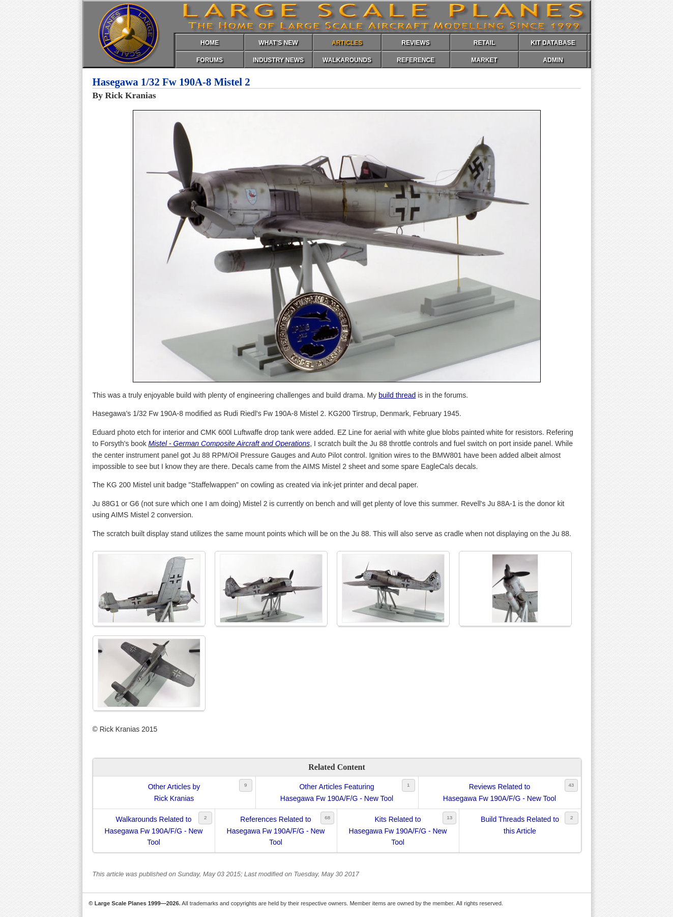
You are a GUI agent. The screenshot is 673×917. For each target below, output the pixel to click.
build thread (397, 395)
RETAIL (484, 42)
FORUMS (209, 60)
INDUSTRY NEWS (278, 60)
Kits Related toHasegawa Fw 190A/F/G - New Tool (398, 830)
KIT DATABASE (553, 42)
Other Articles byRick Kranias (174, 792)
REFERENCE (415, 60)
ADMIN (553, 60)
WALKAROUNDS (347, 60)
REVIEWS (415, 42)
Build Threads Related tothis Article (520, 825)
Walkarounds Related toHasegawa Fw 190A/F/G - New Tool (154, 830)
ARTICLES (347, 42)
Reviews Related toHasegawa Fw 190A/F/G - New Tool (499, 792)
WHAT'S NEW (278, 42)
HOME (209, 42)
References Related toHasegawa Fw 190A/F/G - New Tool (276, 830)
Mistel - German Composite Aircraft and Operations (229, 443)
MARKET (484, 60)
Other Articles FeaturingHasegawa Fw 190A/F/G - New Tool (336, 792)
